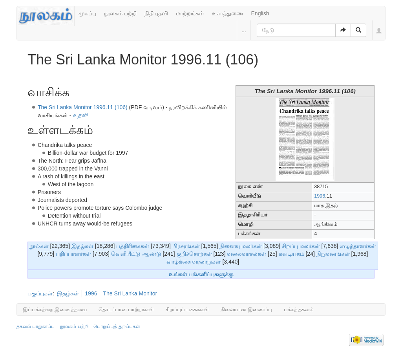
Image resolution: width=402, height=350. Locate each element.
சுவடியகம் (291, 254)
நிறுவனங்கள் (333, 254)
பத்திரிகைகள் (132, 246)
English (260, 13)
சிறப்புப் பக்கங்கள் (187, 309)
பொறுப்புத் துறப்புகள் (116, 326)
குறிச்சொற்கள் (194, 254)
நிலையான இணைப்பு (246, 309)
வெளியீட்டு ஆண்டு (136, 254)
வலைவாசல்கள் (246, 254)
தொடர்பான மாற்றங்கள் (126, 309)
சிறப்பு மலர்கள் (301, 246)
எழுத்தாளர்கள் (358, 246)
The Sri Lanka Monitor (130, 293)
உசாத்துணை (227, 13)
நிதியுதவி (156, 13)
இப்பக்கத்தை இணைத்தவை (55, 309)
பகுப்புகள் (40, 293)
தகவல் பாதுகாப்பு (35, 326)
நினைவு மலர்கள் (240, 246)
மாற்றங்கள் (190, 13)
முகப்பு (87, 13)
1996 (319, 196)
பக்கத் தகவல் (299, 309)
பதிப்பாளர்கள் (73, 254)
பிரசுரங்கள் (186, 246)
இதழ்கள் (82, 246)
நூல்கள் (39, 246)
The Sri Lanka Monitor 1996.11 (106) (83, 107)
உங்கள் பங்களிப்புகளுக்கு (201, 274)
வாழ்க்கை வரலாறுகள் (193, 261)
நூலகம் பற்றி (120, 13)
